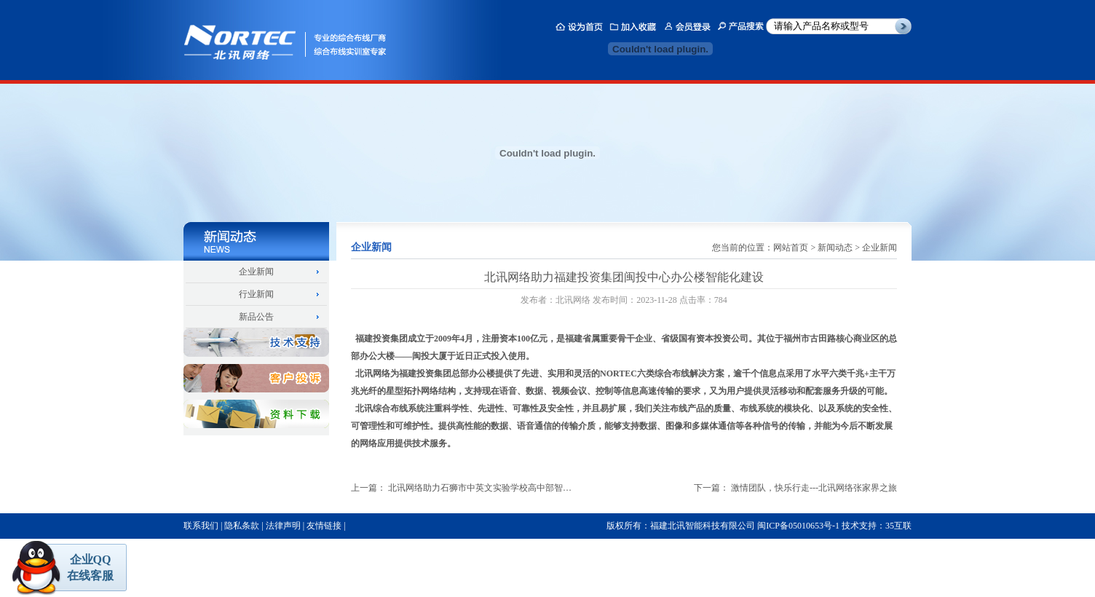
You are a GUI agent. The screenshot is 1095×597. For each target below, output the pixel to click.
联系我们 (200, 526)
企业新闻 (256, 271)
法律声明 (283, 526)
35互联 (898, 526)
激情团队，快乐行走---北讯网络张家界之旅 (814, 488)
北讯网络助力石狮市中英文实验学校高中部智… (480, 488)
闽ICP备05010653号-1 (798, 526)
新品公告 (256, 317)
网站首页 (790, 247)
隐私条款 (241, 526)
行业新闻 (256, 294)
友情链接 (324, 526)
